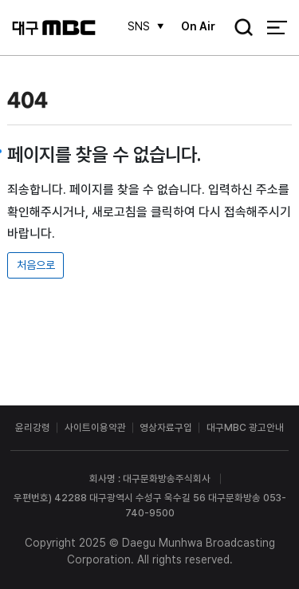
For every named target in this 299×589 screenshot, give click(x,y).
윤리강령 (32, 427)
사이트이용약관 (95, 427)
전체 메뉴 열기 (277, 27)
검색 (239, 29)
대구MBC (54, 27)
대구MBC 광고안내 (245, 427)
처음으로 (36, 265)
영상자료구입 (166, 427)
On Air (198, 26)
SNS (139, 26)
